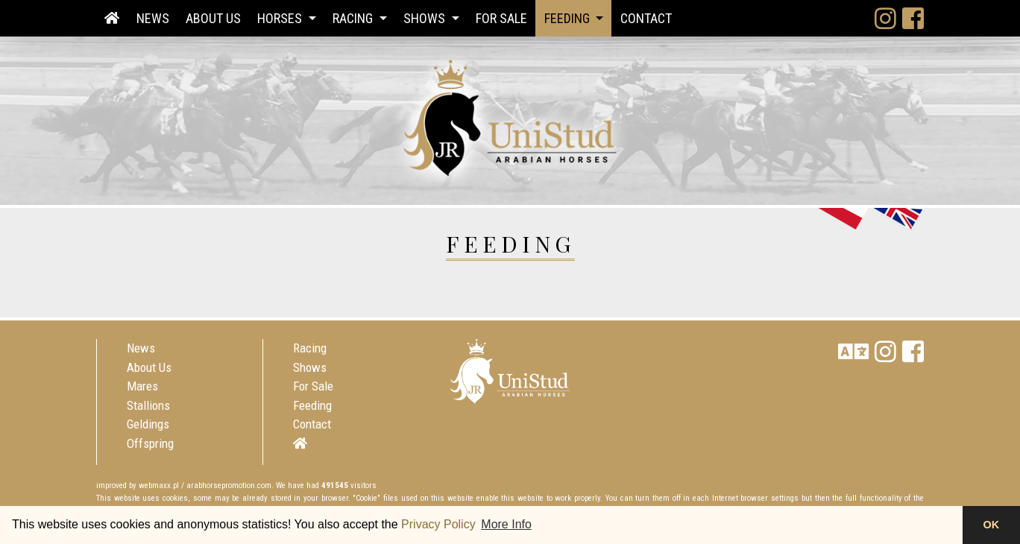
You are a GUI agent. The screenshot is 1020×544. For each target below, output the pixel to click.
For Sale (501, 18)
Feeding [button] (568, 18)
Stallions (148, 405)
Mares (142, 386)
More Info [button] (506, 524)
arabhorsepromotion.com (228, 485)
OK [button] (991, 525)
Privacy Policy (438, 524)
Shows (310, 367)
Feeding (312, 405)
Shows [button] (425, 18)
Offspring (150, 443)
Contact (646, 18)
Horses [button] (281, 18)
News (152, 18)
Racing (310, 348)
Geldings (148, 424)
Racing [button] (354, 18)
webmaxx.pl (159, 485)
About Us (213, 18)
